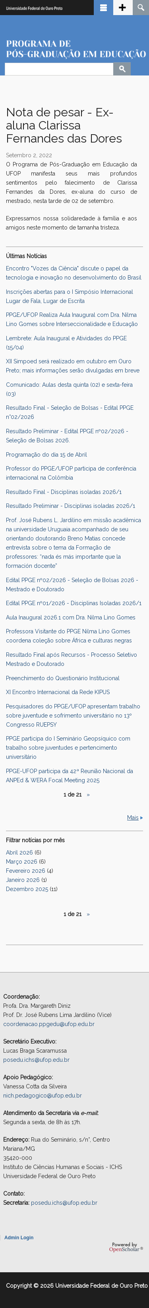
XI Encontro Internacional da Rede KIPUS (58, 692)
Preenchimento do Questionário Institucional (63, 678)
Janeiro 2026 (23, 880)
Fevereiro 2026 (25, 871)
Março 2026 (21, 861)
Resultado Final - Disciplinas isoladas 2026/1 (64, 492)
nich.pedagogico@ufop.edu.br (42, 1095)
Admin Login (18, 1237)
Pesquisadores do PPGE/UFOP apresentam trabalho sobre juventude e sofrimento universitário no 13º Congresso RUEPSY (73, 715)
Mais (133, 817)
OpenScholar (126, 1247)
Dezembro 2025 (27, 889)
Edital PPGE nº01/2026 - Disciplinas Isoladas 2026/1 (73, 603)
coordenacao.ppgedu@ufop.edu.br (49, 1024)
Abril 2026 (19, 852)
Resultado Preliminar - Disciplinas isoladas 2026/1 (70, 506)
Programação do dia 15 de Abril (46, 454)
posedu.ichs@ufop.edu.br (36, 1060)
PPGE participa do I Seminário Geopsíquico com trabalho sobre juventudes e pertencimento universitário (68, 747)
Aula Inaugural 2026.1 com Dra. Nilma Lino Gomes (70, 617)
